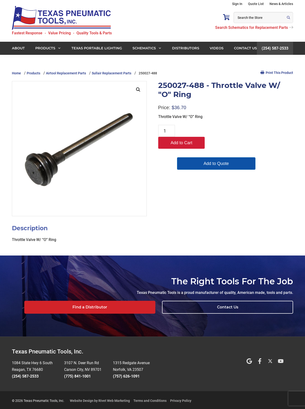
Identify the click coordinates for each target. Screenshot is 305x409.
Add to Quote (199, 151)
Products (33, 73)
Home (16, 73)
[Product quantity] (166, 131)
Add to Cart (199, 130)
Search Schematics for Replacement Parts (254, 27)
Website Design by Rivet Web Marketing (100, 399)
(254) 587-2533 (275, 48)
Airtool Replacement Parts (66, 73)
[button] (138, 89)
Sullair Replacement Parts (111, 73)
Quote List (256, 4)
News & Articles (281, 4)
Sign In (237, 4)
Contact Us (263, 307)
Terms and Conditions (150, 399)
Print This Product (276, 73)
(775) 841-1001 (77, 375)
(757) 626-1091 (126, 375)
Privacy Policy (180, 399)
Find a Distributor (197, 307)
